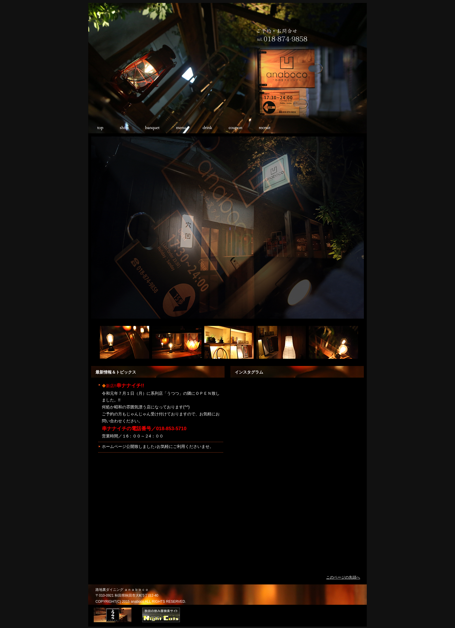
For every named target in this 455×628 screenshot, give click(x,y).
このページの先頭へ (343, 577)
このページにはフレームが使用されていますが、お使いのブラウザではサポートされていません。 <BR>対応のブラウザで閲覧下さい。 (159, 468)
